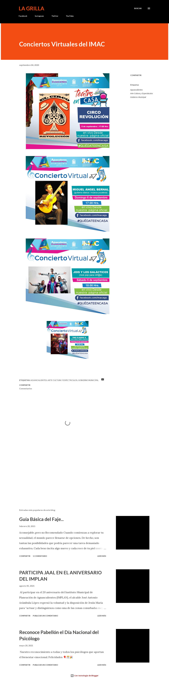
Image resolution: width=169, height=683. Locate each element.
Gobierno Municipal (138, 97)
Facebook (23, 16)
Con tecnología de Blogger (84, 675)
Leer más (101, 556)
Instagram (39, 16)
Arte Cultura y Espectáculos (141, 93)
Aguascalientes (136, 90)
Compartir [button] (135, 75)
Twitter (54, 16)
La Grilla (31, 8)
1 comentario (40, 556)
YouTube (70, 16)
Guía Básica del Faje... (41, 519)
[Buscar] (138, 8)
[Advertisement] (63, 476)
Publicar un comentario (45, 616)
